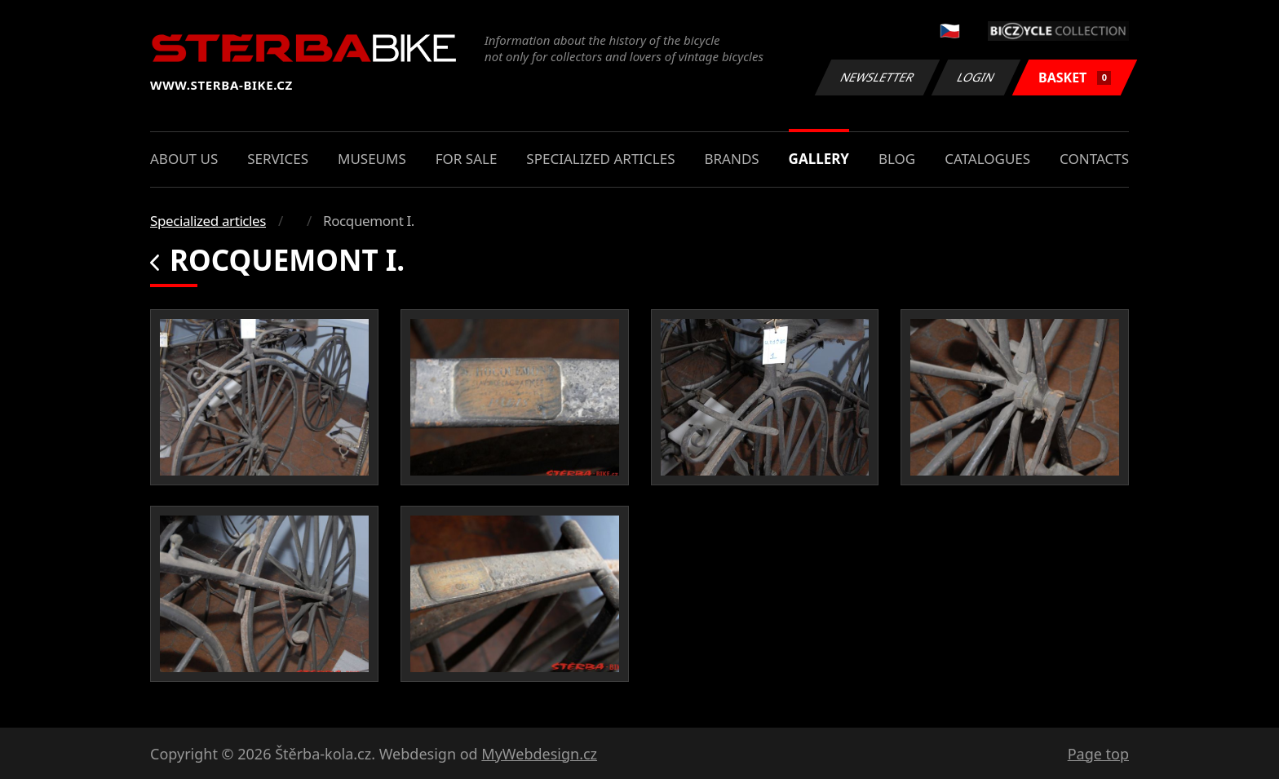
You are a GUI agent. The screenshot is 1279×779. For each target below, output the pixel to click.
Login (976, 77)
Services (277, 158)
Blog (896, 158)
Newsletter (877, 77)
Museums (372, 158)
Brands (731, 158)
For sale (467, 158)
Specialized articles (600, 158)
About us (184, 158)
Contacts (1094, 158)
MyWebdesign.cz (539, 754)
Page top (1098, 754)
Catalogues (987, 158)
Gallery (819, 158)
